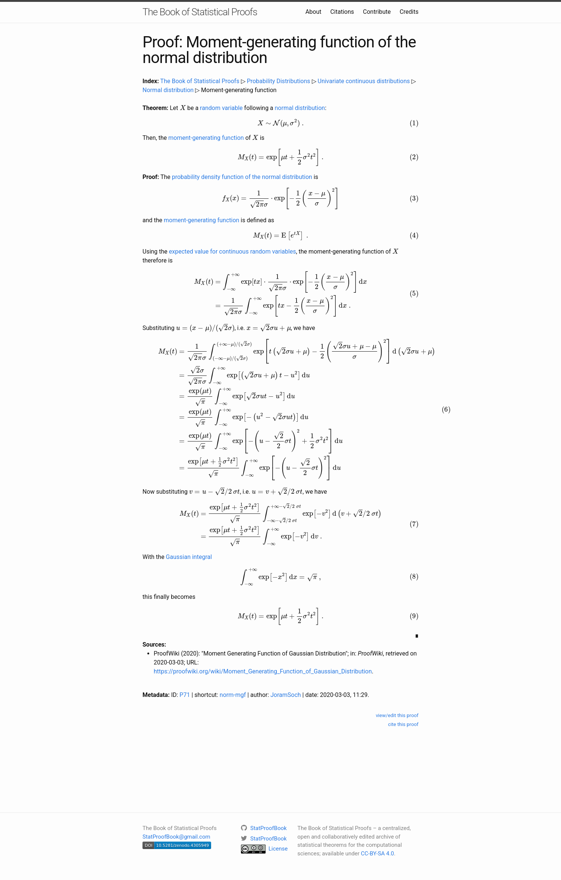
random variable (221, 107)
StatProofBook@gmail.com (176, 836)
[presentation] (183, 107)
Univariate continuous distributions (364, 81)
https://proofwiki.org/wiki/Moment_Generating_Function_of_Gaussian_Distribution (263, 671)
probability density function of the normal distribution (242, 176)
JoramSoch (285, 694)
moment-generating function (206, 137)
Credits (409, 11)
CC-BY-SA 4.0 (377, 853)
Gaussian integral (189, 556)
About (313, 11)
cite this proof (403, 724)
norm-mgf (233, 694)
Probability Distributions (278, 81)
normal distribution (300, 107)
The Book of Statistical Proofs (199, 12)
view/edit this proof (397, 715)
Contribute (377, 11)
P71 (184, 694)
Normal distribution (168, 90)
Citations (342, 11)
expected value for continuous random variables (232, 251)
